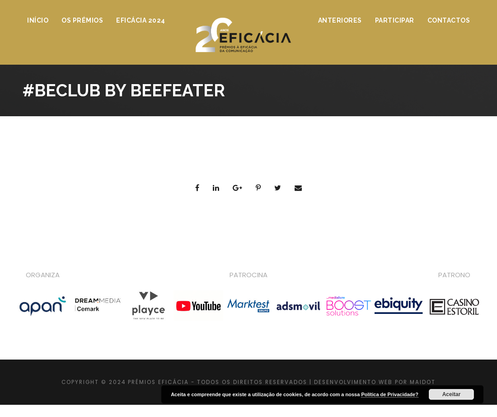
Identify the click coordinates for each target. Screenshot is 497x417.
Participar (394, 20)
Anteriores (340, 20)
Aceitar (451, 394)
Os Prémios (82, 20)
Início (37, 20)
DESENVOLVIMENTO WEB (353, 382)
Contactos (448, 20)
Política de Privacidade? (389, 394)
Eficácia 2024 (140, 20)
